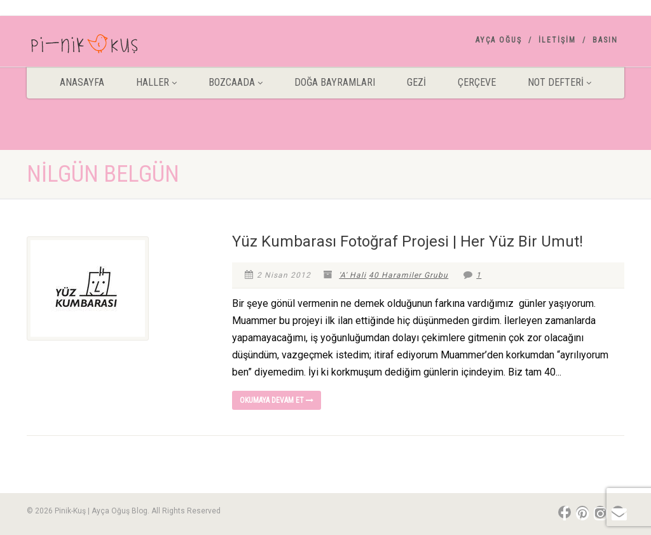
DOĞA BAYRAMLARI (334, 82)
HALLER (156, 82)
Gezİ (416, 82)
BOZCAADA (236, 82)
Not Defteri (559, 82)
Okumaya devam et (276, 400)
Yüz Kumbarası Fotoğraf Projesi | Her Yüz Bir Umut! (407, 241)
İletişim (557, 40)
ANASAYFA (82, 82)
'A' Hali (352, 275)
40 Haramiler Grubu (408, 275)
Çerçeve (477, 82)
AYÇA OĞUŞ (499, 40)
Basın (605, 40)
